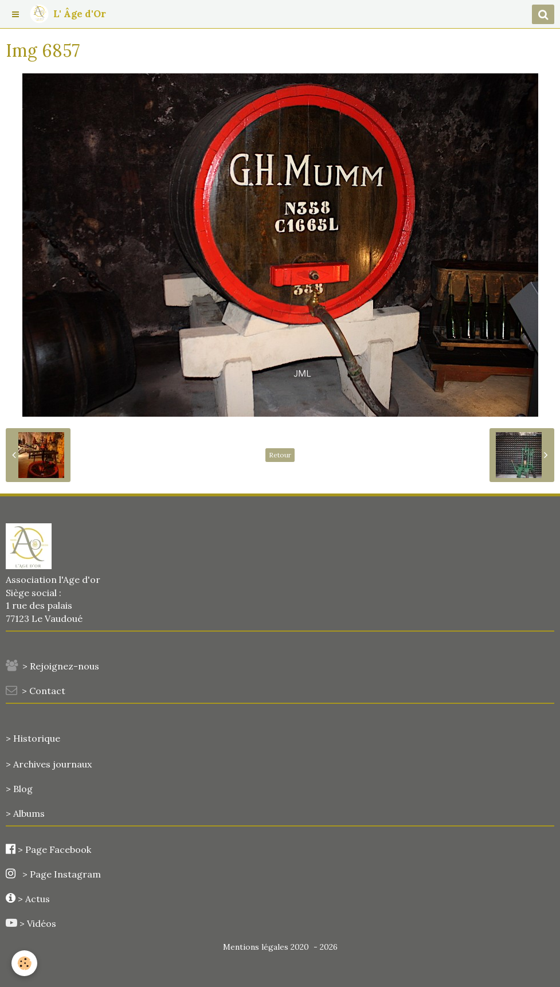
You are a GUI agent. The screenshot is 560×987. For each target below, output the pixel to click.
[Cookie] (24, 963)
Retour (280, 455)
